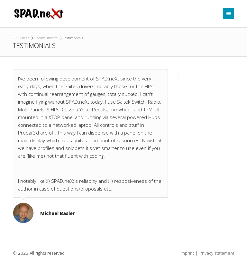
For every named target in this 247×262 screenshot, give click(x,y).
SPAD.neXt (21, 37)
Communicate (46, 37)
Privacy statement (216, 253)
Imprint (187, 253)
